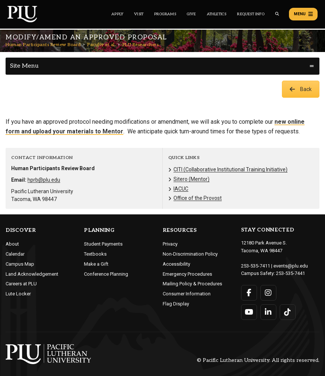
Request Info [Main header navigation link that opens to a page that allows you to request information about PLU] (250, 14)
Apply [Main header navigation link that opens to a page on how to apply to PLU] (117, 14)
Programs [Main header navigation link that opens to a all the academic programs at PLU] (165, 14)
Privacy (170, 244)
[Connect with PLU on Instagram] (268, 293)
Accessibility (176, 264)
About (12, 244)
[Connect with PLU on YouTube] (249, 312)
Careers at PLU (21, 283)
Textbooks (95, 254)
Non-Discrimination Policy (190, 254)
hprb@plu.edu (43, 180)
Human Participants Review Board (43, 45)
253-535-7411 (255, 266)
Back (301, 89)
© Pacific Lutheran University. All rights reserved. (258, 360)
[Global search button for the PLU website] (277, 13)
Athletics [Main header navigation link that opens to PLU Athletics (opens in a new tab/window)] (217, 14)
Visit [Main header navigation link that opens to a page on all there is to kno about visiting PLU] (138, 14)
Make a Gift (96, 264)
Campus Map (20, 264)
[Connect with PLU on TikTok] (288, 312)
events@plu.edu (290, 266)
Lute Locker (18, 293)
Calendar (15, 254)
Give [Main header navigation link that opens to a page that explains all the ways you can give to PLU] (191, 14)
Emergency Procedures (187, 274)
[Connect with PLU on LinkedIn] (268, 312)
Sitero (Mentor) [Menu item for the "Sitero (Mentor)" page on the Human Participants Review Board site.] (191, 179)
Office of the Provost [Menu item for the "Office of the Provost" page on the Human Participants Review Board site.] (197, 198)
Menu (303, 14)
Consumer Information (187, 293)
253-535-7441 (290, 273)
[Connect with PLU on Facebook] (249, 293)
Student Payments (103, 244)
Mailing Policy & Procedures (192, 283)
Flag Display (176, 304)
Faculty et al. (101, 45)
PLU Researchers (141, 45)
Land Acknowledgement (32, 274)
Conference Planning (106, 274)
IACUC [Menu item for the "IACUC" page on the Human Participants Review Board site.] (180, 189)
